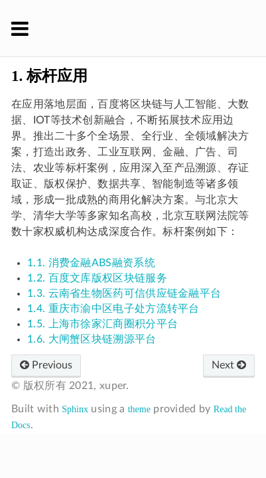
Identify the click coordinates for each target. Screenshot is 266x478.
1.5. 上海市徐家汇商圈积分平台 (102, 324)
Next (229, 365)
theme (139, 409)
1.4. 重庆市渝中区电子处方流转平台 (113, 308)
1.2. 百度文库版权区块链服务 (97, 278)
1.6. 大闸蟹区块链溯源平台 (92, 339)
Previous (46, 365)
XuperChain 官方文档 (142, 27)
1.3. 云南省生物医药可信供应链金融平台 (124, 293)
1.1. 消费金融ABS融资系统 (91, 263)
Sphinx (75, 409)
